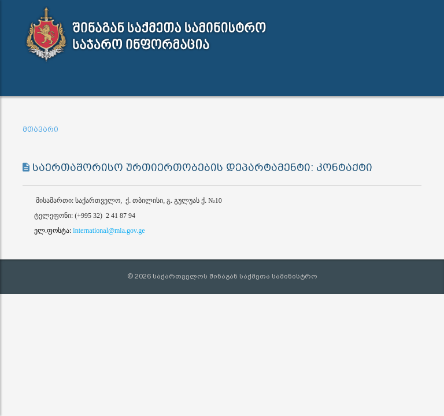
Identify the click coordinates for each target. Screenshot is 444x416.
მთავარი (40, 129)
